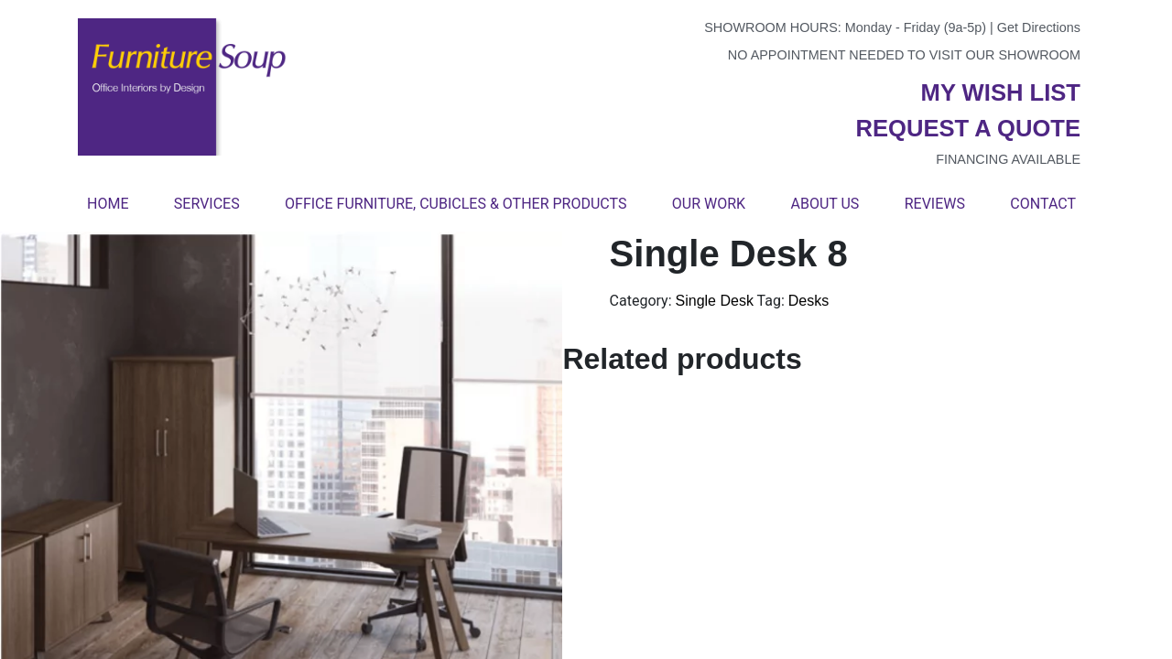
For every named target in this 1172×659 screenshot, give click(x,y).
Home (107, 203)
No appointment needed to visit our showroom (904, 55)
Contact (1043, 203)
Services (207, 203)
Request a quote (967, 128)
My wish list (1000, 92)
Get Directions (1038, 27)
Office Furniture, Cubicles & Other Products (455, 203)
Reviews (935, 203)
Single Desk (715, 300)
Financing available (1008, 159)
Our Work (708, 203)
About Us (824, 203)
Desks (808, 300)
